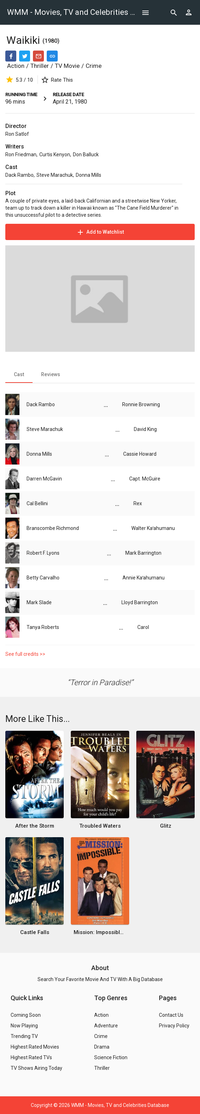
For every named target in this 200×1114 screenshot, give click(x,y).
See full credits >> (25, 654)
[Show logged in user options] (188, 12)
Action (15, 65)
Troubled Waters (100, 826)
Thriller (39, 65)
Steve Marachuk (54, 175)
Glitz (165, 826)
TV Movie (67, 65)
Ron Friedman (20, 154)
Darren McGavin (44, 479)
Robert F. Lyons (43, 553)
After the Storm (34, 826)
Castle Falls (34, 932)
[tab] (19, 374)
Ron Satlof (17, 134)
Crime (94, 65)
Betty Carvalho (43, 578)
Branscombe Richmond (53, 528)
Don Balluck (86, 154)
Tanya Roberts (43, 627)
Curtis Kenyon (54, 154)
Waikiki (24, 40)
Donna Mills (88, 175)
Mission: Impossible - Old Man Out (100, 932)
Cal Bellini (37, 503)
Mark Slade (39, 602)
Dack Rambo (19, 175)
